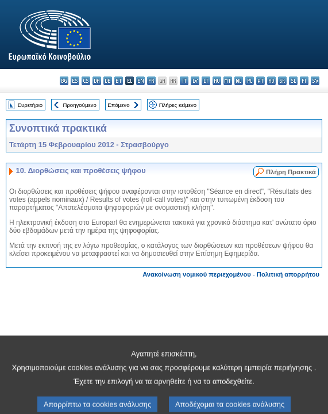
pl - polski (249, 80)
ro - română (271, 80)
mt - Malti (227, 80)
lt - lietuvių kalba (206, 80)
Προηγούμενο (79, 105)
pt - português (260, 80)
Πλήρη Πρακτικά (291, 171)
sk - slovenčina (282, 80)
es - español (75, 80)
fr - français (151, 80)
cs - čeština (86, 80)
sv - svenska (315, 80)
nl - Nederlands (238, 80)
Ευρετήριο (30, 105)
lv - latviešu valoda (195, 80)
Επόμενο (118, 105)
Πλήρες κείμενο (177, 105)
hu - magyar (217, 80)
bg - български (64, 80)
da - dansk (96, 80)
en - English (140, 80)
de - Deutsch (107, 80)
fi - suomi (304, 80)
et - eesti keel (118, 80)
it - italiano (184, 80)
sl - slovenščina (293, 80)
